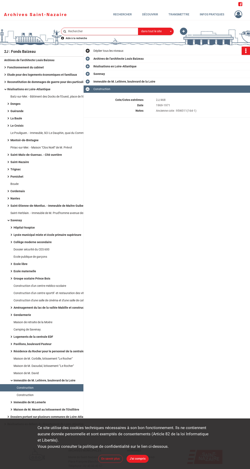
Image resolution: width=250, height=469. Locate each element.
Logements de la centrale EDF (33, 336)
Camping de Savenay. (27, 329)
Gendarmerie (22, 315)
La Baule (16, 118)
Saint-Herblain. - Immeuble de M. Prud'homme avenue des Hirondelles (52, 213)
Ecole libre (21, 264)
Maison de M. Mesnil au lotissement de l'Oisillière (46, 409)
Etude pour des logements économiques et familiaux (42, 74)
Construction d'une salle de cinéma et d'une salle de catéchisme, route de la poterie (55, 300)
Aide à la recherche (76, 38)
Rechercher (122, 14)
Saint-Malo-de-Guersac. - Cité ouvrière (36, 154)
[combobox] (156, 31)
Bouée (14, 184)
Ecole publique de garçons (30, 256)
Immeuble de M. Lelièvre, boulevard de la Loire (44, 380)
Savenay (16, 220)
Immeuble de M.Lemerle (30, 402)
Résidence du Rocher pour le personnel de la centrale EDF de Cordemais (55, 351)
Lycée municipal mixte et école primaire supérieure (47, 234)
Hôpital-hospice (24, 227)
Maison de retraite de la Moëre (33, 322)
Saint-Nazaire (19, 162)
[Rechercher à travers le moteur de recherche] (101, 31)
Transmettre (178, 14)
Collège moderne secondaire (33, 242)
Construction (25, 387)
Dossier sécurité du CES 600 (31, 249)
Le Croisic (17, 125)
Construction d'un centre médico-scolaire (40, 285)
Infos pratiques (212, 14)
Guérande (17, 111)
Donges (15, 103)
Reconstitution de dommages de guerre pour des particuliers (47, 82)
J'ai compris (138, 458)
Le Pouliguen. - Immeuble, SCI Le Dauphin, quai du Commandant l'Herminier (52, 133)
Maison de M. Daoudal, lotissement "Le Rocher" (44, 366)
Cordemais (17, 191)
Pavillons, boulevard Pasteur (33, 344)
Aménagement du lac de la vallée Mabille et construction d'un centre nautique (55, 307)
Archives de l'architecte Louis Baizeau (29, 60)
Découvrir (150, 14)
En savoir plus (110, 458)
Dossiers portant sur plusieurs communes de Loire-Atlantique (51, 416)
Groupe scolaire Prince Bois (32, 278)
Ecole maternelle (25, 271)
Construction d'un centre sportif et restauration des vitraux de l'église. (55, 293)
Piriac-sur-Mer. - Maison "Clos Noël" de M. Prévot (41, 147)
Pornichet (16, 176)
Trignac (15, 169)
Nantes (15, 198)
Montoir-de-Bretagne (24, 140)
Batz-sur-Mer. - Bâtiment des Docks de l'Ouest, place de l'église (50, 96)
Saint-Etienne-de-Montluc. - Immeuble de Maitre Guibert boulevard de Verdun (52, 205)
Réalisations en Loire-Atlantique (28, 89)
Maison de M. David (26, 373)
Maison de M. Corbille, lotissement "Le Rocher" (43, 358)
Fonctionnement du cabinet (25, 67)
